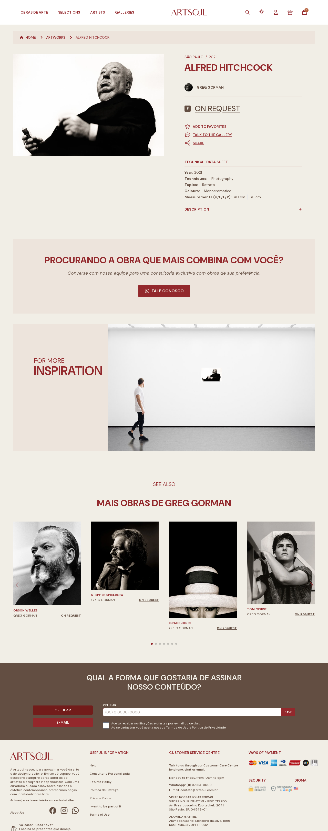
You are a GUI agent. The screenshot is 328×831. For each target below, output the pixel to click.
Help (93, 765)
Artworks (55, 37)
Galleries (124, 12)
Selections (69, 12)
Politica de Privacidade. (209, 727)
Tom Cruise (256, 609)
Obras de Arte (34, 12)
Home (27, 37)
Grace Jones (180, 623)
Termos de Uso (177, 727)
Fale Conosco (164, 291)
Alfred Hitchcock (92, 37)
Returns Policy (100, 782)
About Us (17, 813)
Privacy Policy (100, 798)
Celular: (110, 705)
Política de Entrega (104, 790)
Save (288, 712)
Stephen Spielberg (107, 595)
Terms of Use (100, 815)
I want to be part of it (105, 806)
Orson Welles (25, 610)
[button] (243, 143)
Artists (97, 12)
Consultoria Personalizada (110, 774)
